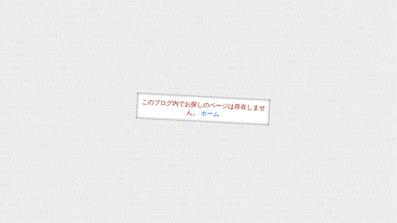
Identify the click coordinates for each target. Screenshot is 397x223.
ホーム (210, 113)
